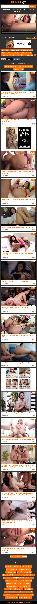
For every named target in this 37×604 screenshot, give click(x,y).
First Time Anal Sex (10, 66)
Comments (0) (23, 63)
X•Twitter (9, 59)
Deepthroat (4, 55)
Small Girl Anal (18, 69)
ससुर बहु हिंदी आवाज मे (25, 569)
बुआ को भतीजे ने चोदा (9, 594)
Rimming (12, 55)
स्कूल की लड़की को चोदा (12, 597)
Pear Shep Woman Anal (25, 66)
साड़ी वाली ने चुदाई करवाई (25, 580)
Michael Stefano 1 (27, 50)
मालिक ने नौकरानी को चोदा (24, 572)
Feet (18, 55)
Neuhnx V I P (30, 578)
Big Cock (10, 52)
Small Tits (29, 52)
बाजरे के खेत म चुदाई (11, 569)
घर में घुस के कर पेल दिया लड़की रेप (14, 589)
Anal (23, 52)
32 (33, 37)
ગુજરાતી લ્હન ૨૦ (11, 572)
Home (8, 602)
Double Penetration (27, 55)
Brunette (17, 52)
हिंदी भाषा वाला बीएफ (10, 592)
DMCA (18, 602)
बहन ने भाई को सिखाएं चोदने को (26, 575)
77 (28, 37)
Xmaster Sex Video (11, 580)
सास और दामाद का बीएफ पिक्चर (24, 594)
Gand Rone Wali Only (9, 575)
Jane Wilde (5, 50)
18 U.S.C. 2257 (25, 602)
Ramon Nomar (14, 50)
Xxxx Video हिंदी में (12, 586)
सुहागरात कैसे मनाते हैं (24, 586)
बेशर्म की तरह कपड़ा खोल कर (13, 583)
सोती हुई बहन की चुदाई (18, 578)
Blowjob (3, 52)
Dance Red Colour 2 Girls (13, 566)
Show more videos (18, 557)
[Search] (15, 6)
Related (11, 63)
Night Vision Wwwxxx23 (25, 592)
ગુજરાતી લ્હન (7, 578)
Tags (13, 602)
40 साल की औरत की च (25, 597)
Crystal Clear (27, 583)
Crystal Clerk (28, 589)
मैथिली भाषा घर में (27, 566)
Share (3, 59)
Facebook (17, 59)
